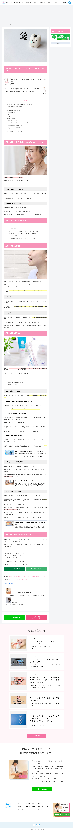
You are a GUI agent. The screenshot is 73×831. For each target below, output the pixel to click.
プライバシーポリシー (42, 809)
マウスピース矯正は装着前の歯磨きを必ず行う (15, 123)
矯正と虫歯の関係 (12, 573)
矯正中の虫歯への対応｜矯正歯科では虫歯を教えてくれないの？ (19, 104)
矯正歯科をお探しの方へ (30, 803)
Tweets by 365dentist (8, 583)
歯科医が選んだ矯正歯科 (30, 806)
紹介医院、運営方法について (43, 806)
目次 (25, 101)
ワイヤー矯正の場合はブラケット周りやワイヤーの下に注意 (18, 122)
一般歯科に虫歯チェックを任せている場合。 (15, 106)
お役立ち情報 (20, 809)
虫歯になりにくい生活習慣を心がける (14, 127)
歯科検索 (19, 806)
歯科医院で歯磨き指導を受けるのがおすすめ (15, 125)
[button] (68, 43)
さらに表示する (39, 735)
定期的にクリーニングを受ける (13, 128)
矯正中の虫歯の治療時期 (11, 112)
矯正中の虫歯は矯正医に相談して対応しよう (15, 131)
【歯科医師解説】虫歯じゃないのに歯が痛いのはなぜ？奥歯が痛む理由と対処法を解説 (27, 576)
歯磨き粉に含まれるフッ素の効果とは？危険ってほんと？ (21, 579)
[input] (60, 43)
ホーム (19, 803)
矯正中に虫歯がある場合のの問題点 (14, 110)
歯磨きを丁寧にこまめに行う (12, 120)
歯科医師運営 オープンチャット (36, 617)
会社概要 (39, 803)
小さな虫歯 (9, 114)
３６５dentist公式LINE (14, 568)
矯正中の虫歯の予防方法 (11, 118)
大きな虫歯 (9, 116)
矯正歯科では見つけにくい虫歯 (13, 107)
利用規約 (39, 811)
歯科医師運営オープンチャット (37, 568)
